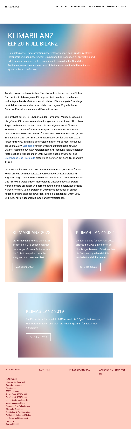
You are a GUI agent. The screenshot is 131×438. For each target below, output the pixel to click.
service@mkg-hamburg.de (17, 400)
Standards (28, 145)
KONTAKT (44, 369)
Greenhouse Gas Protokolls (20, 157)
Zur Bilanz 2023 (25, 266)
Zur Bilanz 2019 (38, 337)
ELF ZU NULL (12, 6)
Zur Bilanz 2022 (88, 266)
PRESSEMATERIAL (79, 369)
